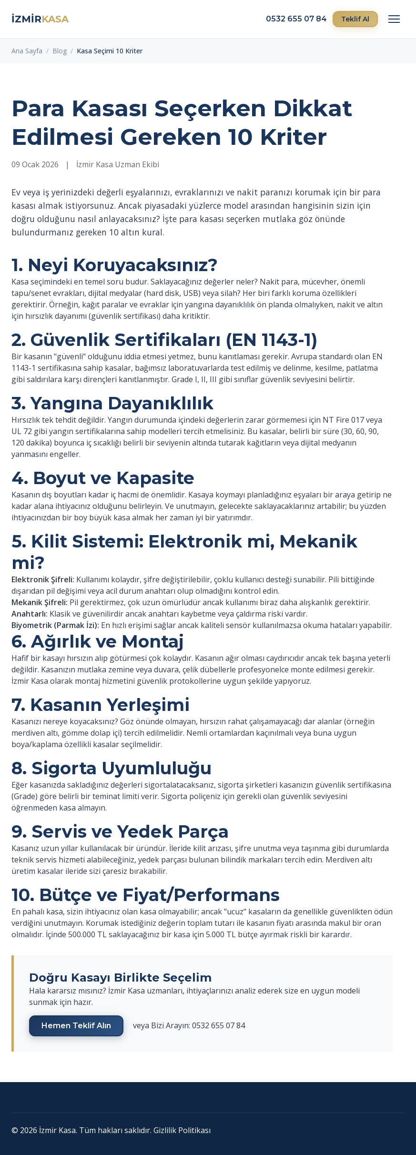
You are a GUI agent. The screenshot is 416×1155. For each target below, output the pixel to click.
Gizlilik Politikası (182, 1130)
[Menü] (394, 19)
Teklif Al (355, 19)
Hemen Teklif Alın (76, 1025)
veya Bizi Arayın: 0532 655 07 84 (189, 1025)
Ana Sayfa (26, 50)
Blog (59, 50)
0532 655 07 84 (296, 18)
